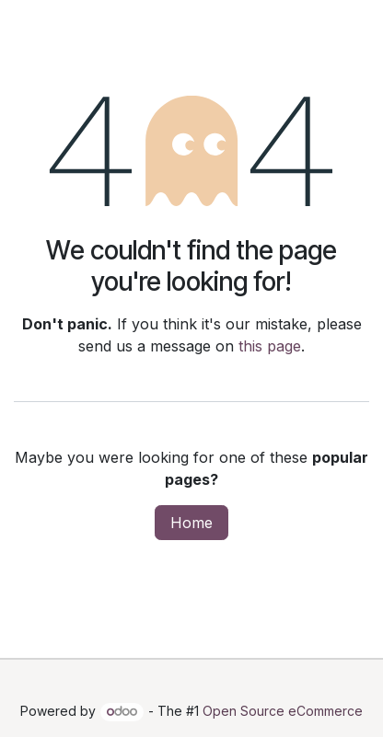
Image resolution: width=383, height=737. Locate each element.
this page (269, 346)
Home (191, 522)
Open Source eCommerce (283, 711)
